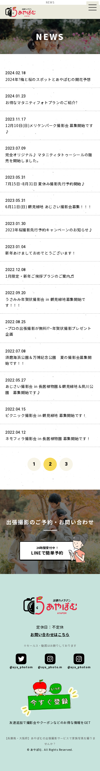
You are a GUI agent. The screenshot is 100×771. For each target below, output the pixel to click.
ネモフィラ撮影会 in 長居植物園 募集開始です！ (48, 438)
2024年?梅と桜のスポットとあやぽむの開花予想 (48, 79)
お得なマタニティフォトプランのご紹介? (41, 102)
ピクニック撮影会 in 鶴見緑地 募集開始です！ (46, 415)
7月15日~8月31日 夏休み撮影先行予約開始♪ (45, 183)
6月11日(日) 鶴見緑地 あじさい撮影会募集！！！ (48, 206)
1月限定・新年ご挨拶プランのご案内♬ (39, 276)
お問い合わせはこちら (50, 634)
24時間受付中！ (47, 551)
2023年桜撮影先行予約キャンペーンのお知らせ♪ (49, 229)
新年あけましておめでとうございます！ (40, 253)
